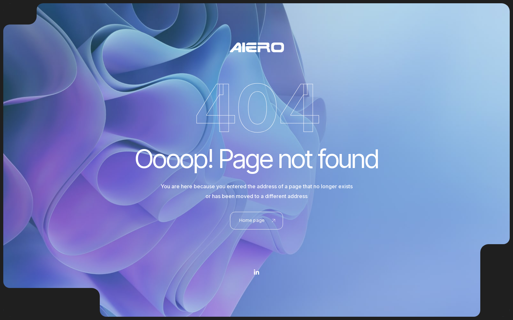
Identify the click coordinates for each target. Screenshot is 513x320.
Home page (257, 220)
